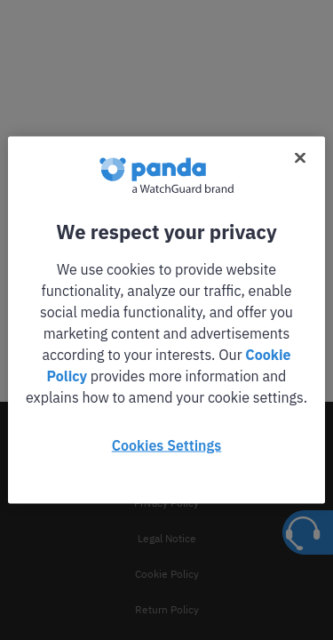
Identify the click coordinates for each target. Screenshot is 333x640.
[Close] (300, 158)
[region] (166, 320)
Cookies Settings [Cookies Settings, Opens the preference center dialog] (166, 445)
